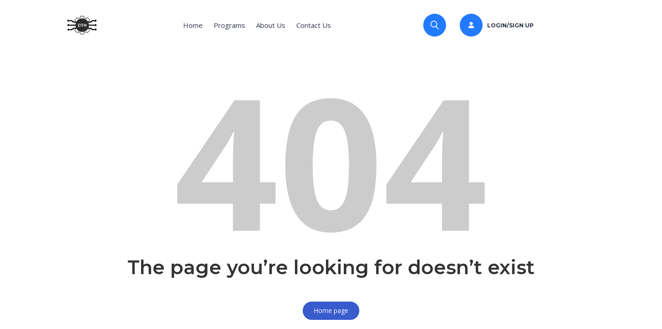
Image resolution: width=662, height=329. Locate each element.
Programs (229, 25)
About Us (270, 25)
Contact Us (313, 25)
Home (193, 25)
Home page (331, 310)
